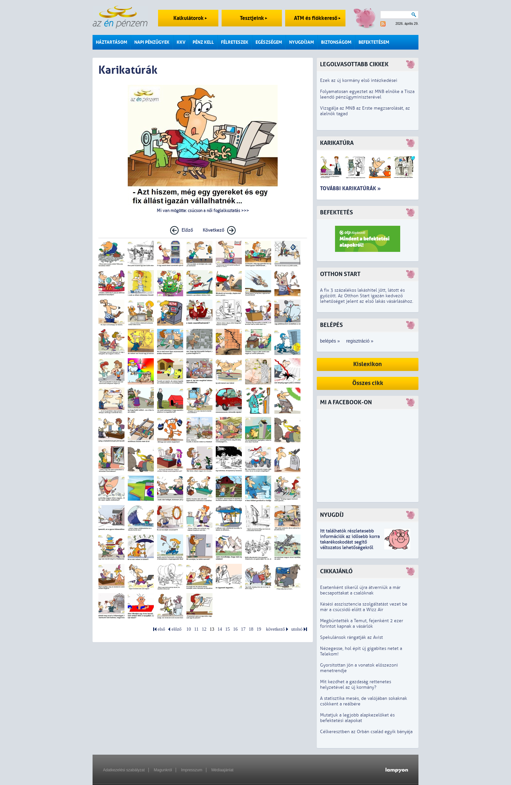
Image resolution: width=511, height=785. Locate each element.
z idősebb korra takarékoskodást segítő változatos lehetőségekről (350, 542)
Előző (187, 230)
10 (188, 629)
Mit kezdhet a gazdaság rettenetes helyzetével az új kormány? (355, 684)
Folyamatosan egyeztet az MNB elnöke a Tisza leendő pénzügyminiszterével (367, 94)
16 (235, 629)
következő (275, 629)
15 (227, 629)
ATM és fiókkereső (317, 18)
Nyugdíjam (301, 42)
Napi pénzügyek (151, 42)
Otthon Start (340, 274)
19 (258, 629)
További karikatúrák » (350, 188)
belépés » (330, 341)
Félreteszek (234, 42)
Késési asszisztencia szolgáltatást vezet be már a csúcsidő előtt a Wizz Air (363, 606)
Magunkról (163, 770)
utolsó (296, 629)
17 (243, 629)
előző (176, 629)
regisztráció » (359, 341)
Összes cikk (367, 383)
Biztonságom (336, 42)
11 (196, 629)
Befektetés (336, 212)
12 (204, 629)
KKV (181, 42)
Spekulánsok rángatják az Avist (351, 637)
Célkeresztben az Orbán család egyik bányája (366, 731)
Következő (213, 230)
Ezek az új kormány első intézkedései (358, 80)
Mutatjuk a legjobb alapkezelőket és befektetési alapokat (357, 717)
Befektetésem (373, 42)
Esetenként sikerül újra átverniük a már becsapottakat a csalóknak (360, 590)
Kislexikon (367, 364)
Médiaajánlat (222, 770)
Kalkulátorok (190, 18)
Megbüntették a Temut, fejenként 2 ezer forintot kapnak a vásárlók (361, 623)
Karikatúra (337, 143)
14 (219, 629)
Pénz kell (203, 42)
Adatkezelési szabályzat (124, 770)
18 (251, 629)
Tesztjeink (253, 18)
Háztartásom (111, 42)
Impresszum (191, 770)
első (161, 629)
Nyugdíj (331, 515)
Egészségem (269, 42)
